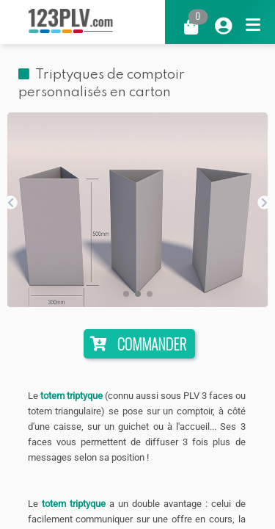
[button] (126, 294)
